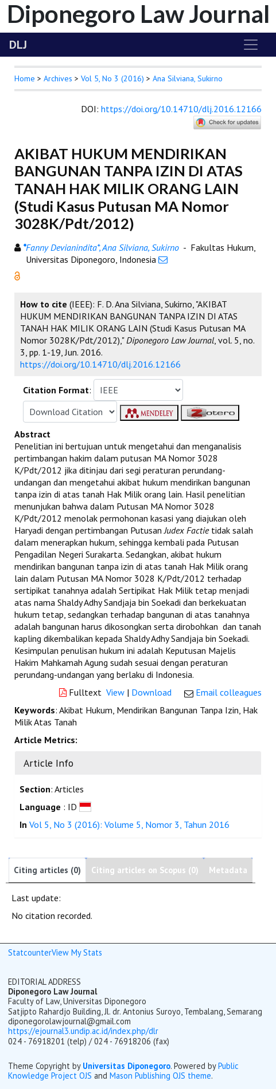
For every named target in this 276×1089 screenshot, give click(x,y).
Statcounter (30, 952)
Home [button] (24, 78)
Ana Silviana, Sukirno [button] (188, 78)
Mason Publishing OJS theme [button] (160, 1075)
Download (151, 692)
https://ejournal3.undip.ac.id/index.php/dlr (83, 1030)
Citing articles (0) (47, 870)
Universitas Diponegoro (126, 1065)
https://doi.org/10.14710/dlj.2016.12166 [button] (100, 364)
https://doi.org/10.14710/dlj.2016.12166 (181, 109)
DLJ (18, 44)
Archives (58, 78)
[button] (17, 275)
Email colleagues (229, 692)
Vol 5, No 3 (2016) (112, 78)
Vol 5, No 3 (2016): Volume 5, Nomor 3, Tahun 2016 (129, 824)
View (115, 692)
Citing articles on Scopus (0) (145, 870)
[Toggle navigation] (251, 44)
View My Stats (77, 952)
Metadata (228, 870)
